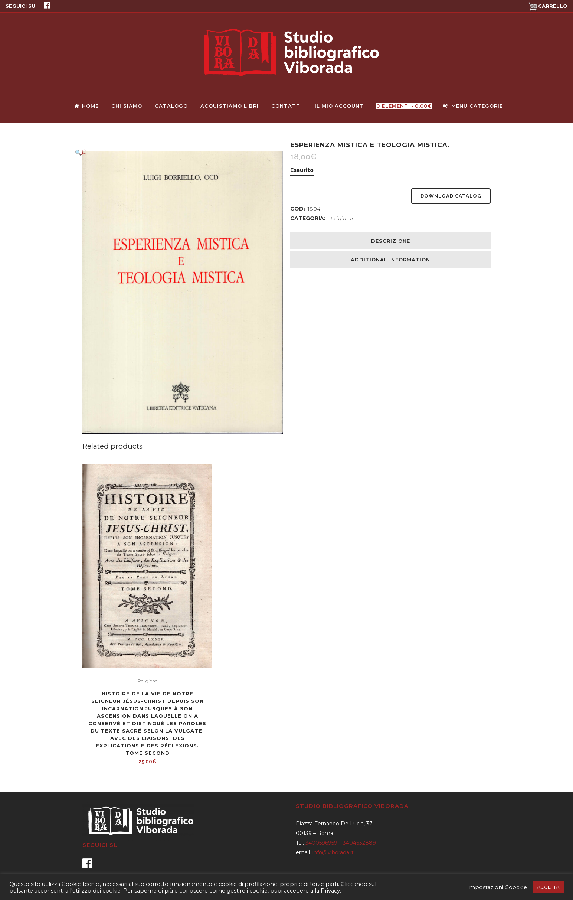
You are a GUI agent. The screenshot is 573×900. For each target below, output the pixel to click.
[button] (175, 152)
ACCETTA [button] (548, 887)
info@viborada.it (333, 852)
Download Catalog (450, 196)
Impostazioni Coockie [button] (497, 887)
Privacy (330, 890)
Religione (340, 218)
